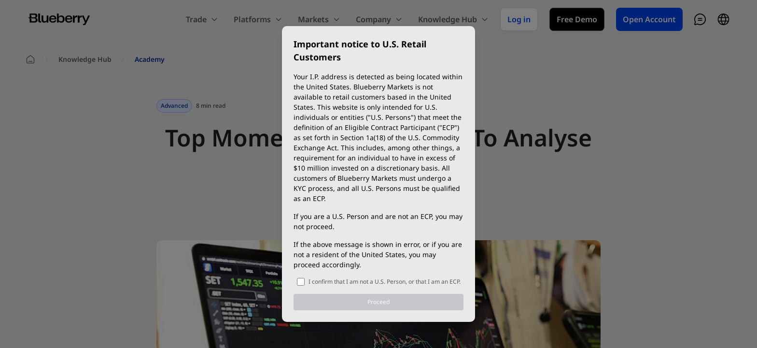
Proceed (378, 302)
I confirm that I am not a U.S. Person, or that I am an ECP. (384, 281)
